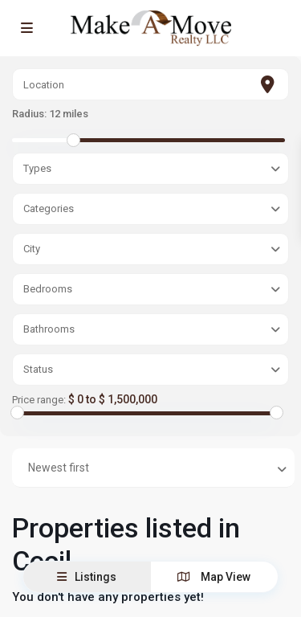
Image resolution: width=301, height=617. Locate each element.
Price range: (39, 400)
